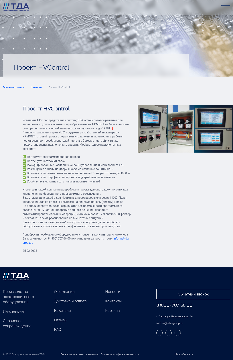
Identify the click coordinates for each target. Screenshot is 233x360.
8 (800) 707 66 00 (174, 305)
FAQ (57, 329)
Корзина (112, 310)
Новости (112, 291)
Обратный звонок (193, 294)
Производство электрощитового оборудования (18, 296)
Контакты (113, 301)
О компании (64, 291)
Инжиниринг (14, 311)
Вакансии (62, 310)
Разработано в (191, 354)
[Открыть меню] (225, 7)
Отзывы (60, 320)
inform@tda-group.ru (169, 323)
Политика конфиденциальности (120, 354)
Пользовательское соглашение (79, 354)
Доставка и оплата (70, 301)
